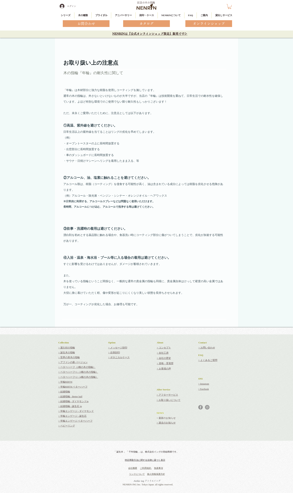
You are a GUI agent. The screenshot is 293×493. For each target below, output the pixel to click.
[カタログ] (146, 23)
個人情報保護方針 (156, 474)
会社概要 (132, 468)
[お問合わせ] (86, 23)
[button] (229, 6)
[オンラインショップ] (208, 23)
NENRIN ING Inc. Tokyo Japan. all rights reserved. (148, 484)
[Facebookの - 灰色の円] (200, 407)
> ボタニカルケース (119, 357)
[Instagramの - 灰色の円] (207, 407)
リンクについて (137, 474)
